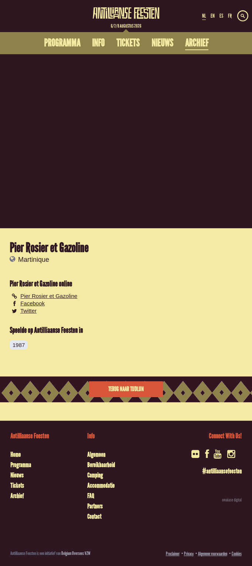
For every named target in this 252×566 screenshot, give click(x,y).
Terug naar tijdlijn (126, 389)
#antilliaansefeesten (222, 471)
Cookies (237, 553)
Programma (20, 465)
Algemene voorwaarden (212, 553)
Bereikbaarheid (101, 465)
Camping (95, 475)
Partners (95, 506)
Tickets (17, 486)
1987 (19, 345)
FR (230, 16)
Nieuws (17, 475)
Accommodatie (101, 486)
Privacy (189, 553)
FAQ (90, 496)
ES (221, 16)
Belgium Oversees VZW (76, 553)
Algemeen (96, 455)
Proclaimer (173, 553)
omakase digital (232, 500)
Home (15, 455)
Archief (17, 496)
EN (213, 16)
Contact (94, 517)
